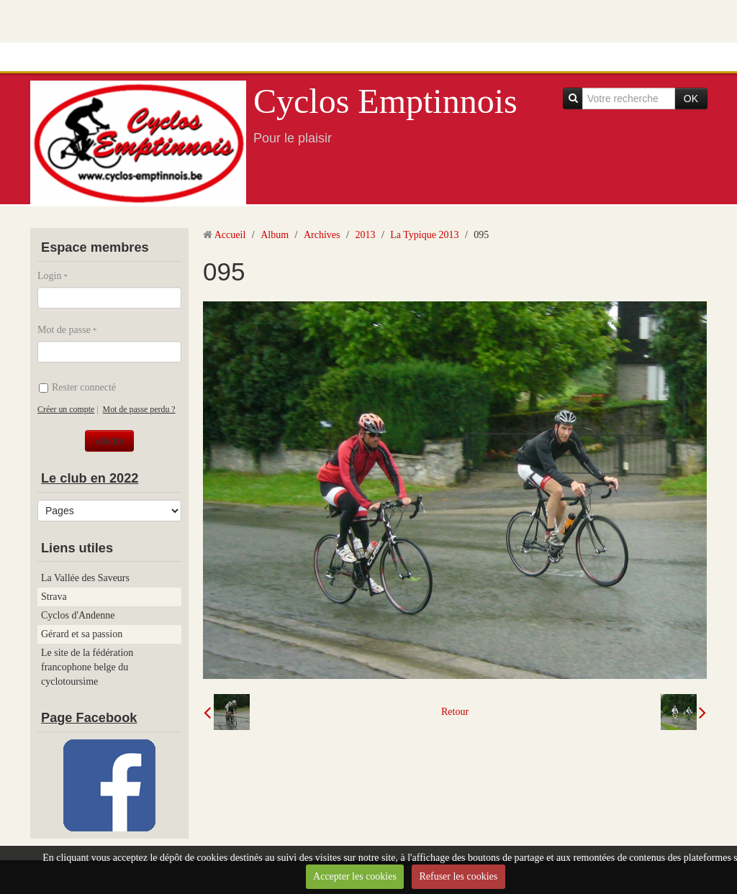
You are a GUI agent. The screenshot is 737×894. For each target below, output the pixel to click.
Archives (322, 234)
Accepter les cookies (355, 876)
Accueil (230, 234)
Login (49, 275)
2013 (365, 234)
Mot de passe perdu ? (139, 409)
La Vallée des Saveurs (85, 578)
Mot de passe (64, 329)
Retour (455, 711)
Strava (54, 596)
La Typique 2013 (424, 234)
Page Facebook (89, 718)
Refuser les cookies (458, 876)
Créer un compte (65, 409)
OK (691, 98)
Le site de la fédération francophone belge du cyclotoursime (87, 667)
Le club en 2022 (89, 478)
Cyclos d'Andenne (77, 615)
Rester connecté (77, 387)
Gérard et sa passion (81, 634)
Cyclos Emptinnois (385, 101)
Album (275, 234)
